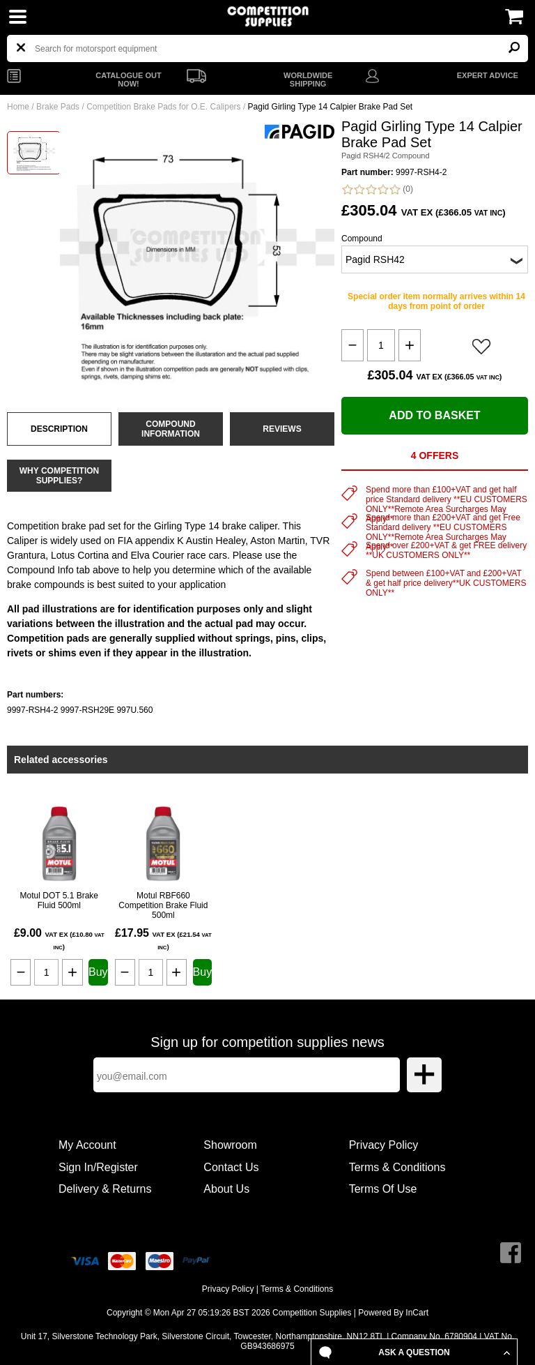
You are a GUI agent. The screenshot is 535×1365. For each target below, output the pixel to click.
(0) (377, 189)
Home (18, 107)
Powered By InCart (393, 1313)
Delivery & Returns (105, 1189)
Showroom (229, 1145)
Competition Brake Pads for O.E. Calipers (163, 107)
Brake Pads (57, 107)
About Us (226, 1189)
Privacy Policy (384, 1145)
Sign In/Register (98, 1167)
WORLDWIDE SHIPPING (308, 79)
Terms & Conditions (397, 1167)
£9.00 (59, 939)
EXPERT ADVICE (487, 75)
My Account (87, 1145)
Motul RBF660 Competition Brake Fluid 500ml (163, 905)
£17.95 (163, 939)
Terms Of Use (383, 1189)
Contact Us (230, 1167)
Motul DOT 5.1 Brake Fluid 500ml (59, 900)
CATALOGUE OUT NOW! (128, 79)
